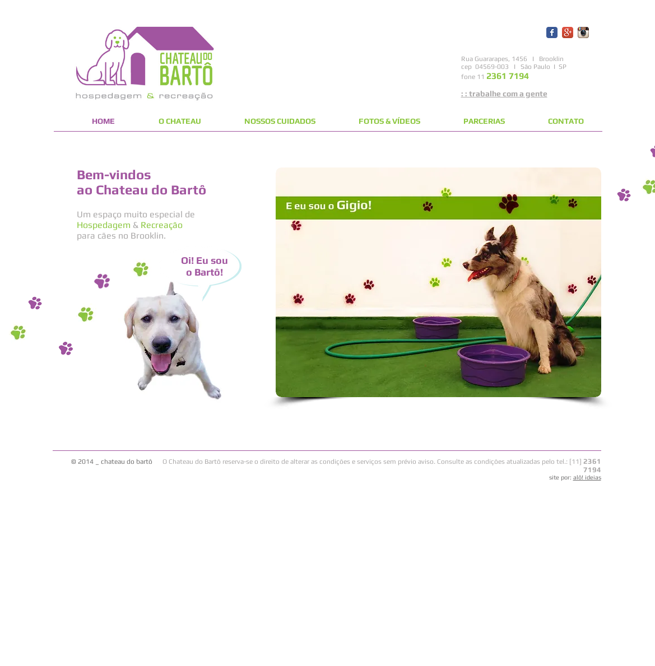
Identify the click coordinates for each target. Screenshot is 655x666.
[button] (438, 282)
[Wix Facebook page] (552, 32)
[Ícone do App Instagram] (583, 32)
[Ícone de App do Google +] (567, 32)
